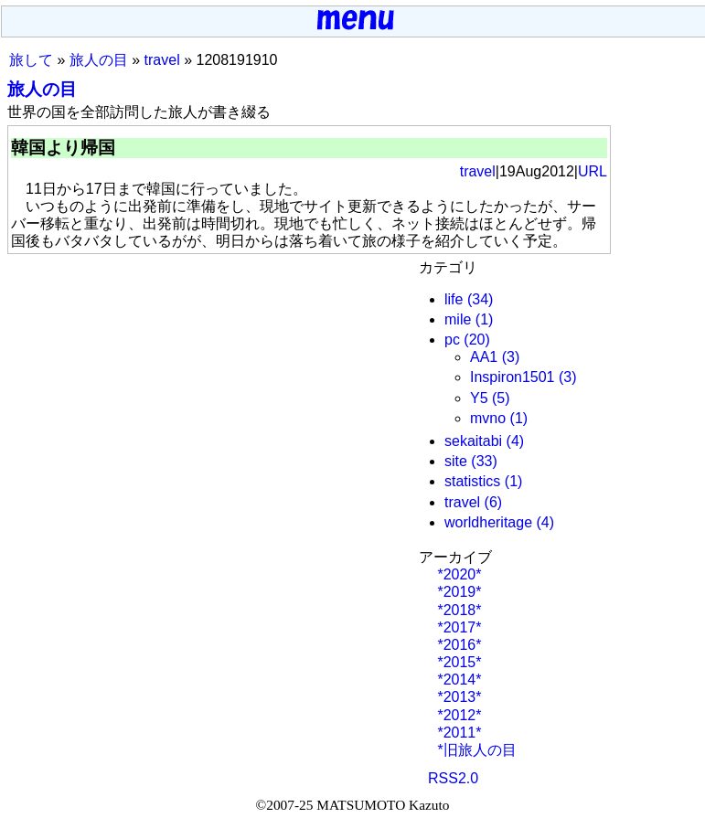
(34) (480, 299)
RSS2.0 (453, 778)
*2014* (457, 679)
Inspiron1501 (512, 377)
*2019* (457, 592)
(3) (511, 357)
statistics (472, 481)
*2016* (457, 645)
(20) (476, 339)
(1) (484, 319)
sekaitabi (473, 441)
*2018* (457, 610)
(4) (516, 441)
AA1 (483, 357)
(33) (484, 461)
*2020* (457, 574)
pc (452, 339)
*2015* (457, 662)
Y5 (479, 398)
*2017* (457, 627)
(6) (494, 502)
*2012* (457, 715)
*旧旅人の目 (475, 750)
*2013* (457, 697)
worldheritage (488, 522)
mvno (488, 418)
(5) (501, 398)
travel (162, 60)
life (453, 299)
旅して (31, 60)
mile (457, 319)
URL (592, 171)
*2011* (457, 732)
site (455, 461)
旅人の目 (98, 60)
